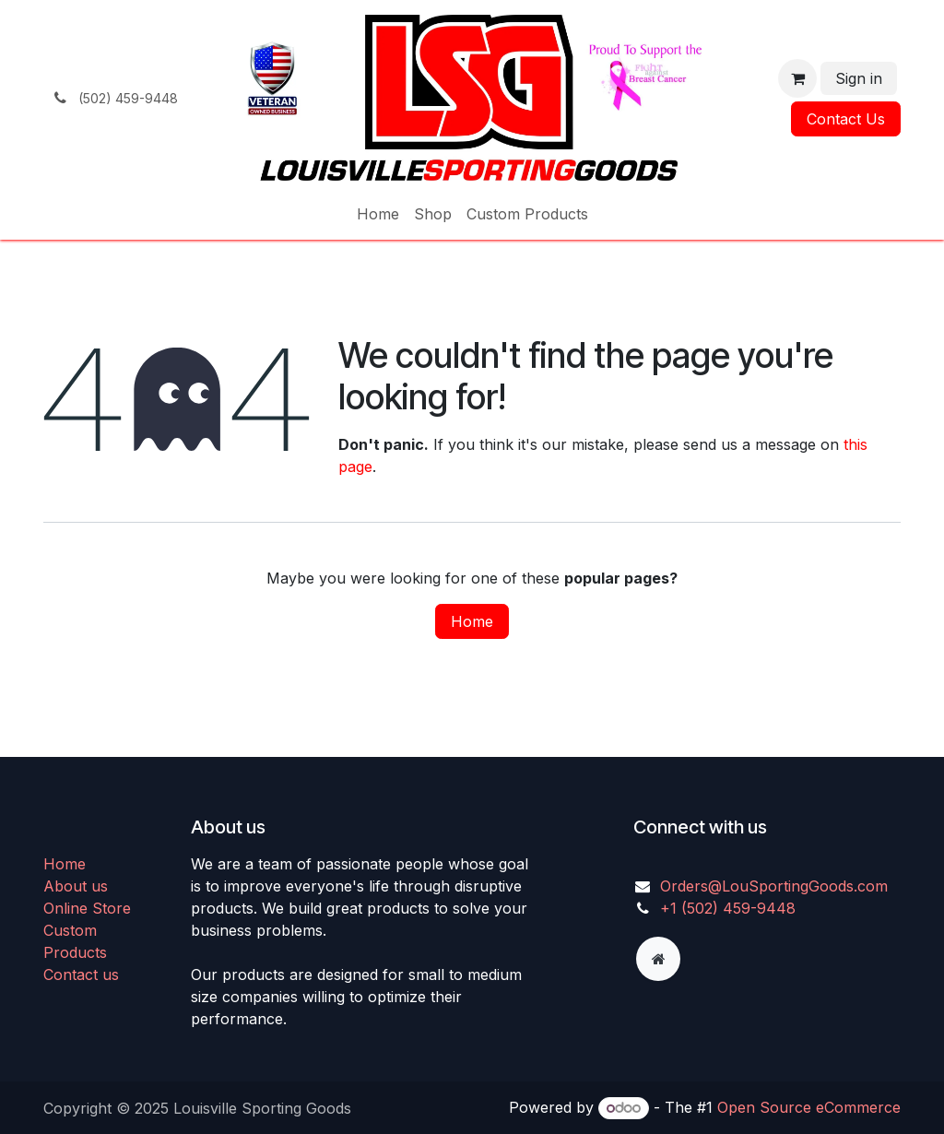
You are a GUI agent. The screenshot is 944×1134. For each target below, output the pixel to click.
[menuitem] (378, 213)
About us (75, 886)
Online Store (87, 908)
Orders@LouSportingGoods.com (774, 886)
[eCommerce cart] (797, 78)
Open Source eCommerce (809, 1107)
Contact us (81, 974)
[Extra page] (658, 959)
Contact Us (846, 119)
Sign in (858, 78)
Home (472, 621)
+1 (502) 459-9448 (728, 908)
